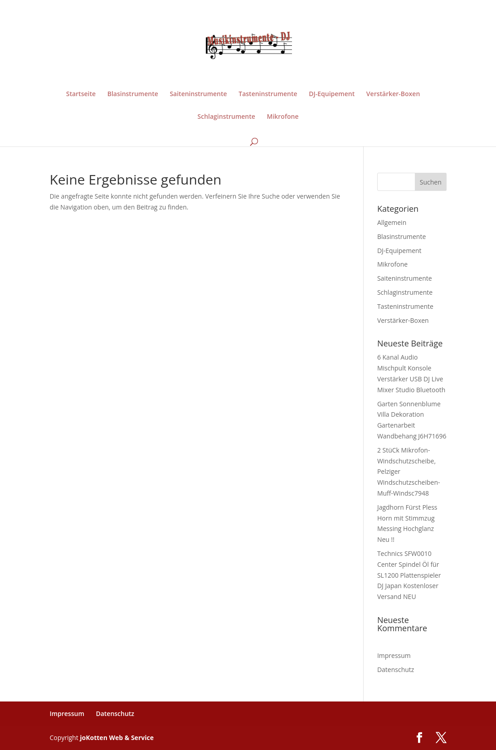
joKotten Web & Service (117, 737)
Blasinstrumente (132, 94)
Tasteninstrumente (267, 94)
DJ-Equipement (332, 94)
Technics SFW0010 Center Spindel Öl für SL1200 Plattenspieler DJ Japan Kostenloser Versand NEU (409, 575)
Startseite (81, 94)
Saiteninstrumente (198, 94)
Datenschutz (395, 669)
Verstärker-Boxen (393, 94)
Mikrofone (283, 117)
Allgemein (391, 222)
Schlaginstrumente (226, 117)
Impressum (394, 655)
